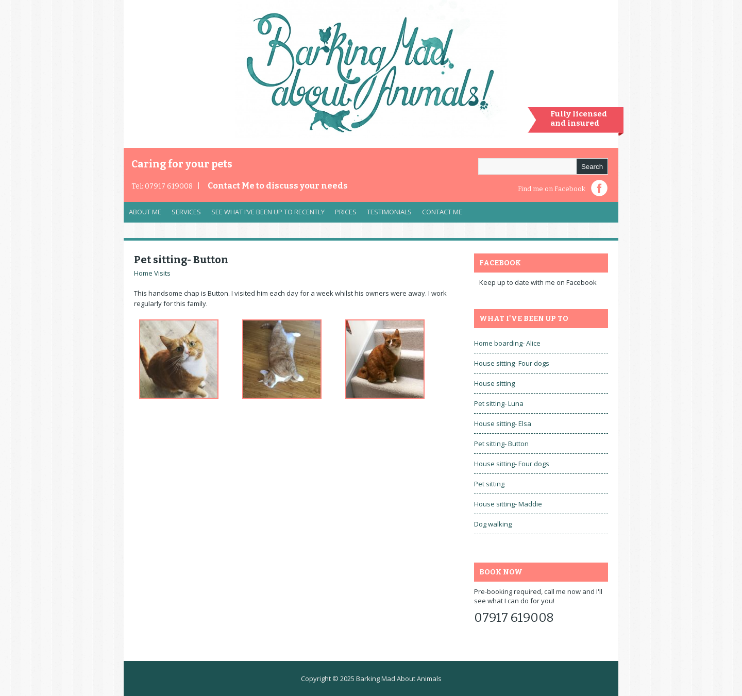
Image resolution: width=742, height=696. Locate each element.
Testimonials (389, 211)
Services (183, 214)
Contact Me (278, 186)
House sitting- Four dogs (511, 363)
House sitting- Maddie (508, 503)
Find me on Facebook (551, 189)
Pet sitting (489, 483)
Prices (346, 211)
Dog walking (493, 524)
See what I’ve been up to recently (268, 211)
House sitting (494, 383)
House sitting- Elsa (502, 423)
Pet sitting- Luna (499, 403)
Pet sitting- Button (181, 259)
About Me (145, 211)
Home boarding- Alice (507, 343)
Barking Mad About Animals (399, 678)
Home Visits (152, 273)
